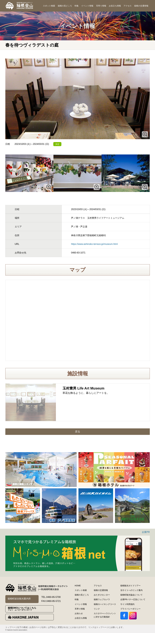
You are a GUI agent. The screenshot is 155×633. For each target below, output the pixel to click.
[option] (41, 469)
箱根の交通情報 (141, 6)
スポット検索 (49, 6)
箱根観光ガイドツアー (130, 585)
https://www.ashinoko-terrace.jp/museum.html (94, 244)
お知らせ (79, 613)
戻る (77, 431)
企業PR (146, 532)
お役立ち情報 (115, 6)
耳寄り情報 (101, 6)
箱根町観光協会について (131, 595)
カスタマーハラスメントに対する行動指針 (105, 615)
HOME (78, 585)
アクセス (128, 6)
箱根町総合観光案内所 (19, 598)
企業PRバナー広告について (132, 599)
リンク (97, 609)
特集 (77, 6)
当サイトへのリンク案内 (131, 590)
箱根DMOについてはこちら (31, 609)
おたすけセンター (102, 595)
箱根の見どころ (65, 6)
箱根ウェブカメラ (102, 599)
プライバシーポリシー (130, 609)
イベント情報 (87, 6)
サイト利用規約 (127, 604)
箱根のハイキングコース (105, 604)
